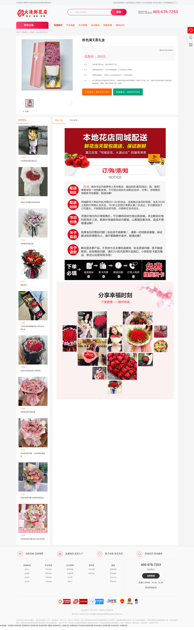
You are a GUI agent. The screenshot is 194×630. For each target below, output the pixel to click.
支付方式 (113, 577)
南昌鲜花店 (57, 625)
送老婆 (27, 573)
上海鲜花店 (65, 625)
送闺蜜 (32, 32)
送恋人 (27, 569)
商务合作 (113, 581)
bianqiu (119, 614)
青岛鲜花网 (43, 625)
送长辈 (27, 577)
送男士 (70, 581)
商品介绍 (59, 120)
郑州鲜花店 (17, 625)
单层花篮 (48, 569)
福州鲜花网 (89, 625)
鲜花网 (10, 625)
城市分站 (120, 25)
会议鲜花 (95, 25)
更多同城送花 (151, 587)
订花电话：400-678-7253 (97, 92)
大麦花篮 (48, 581)
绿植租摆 (107, 25)
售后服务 (113, 573)
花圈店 (50, 625)
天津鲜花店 (123, 625)
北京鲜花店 (115, 625)
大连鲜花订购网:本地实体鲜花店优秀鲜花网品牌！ (34, 3)
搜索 (118, 12)
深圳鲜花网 (106, 625)
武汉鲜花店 (98, 625)
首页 (17, 32)
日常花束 (91, 569)
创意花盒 (91, 573)
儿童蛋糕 (70, 573)
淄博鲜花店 (74, 625)
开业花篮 (70, 25)
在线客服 (151, 576)
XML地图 (92, 614)
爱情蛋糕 (70, 569)
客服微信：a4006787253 (128, 92)
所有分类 (29, 25)
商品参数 (74, 120)
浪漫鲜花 (58, 25)
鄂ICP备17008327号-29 (80, 614)
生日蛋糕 (83, 25)
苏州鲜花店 (34, 625)
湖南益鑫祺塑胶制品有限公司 (106, 614)
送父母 (27, 581)
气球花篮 (48, 577)
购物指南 (113, 569)
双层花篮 (48, 573)
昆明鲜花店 (26, 625)
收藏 (25, 111)
